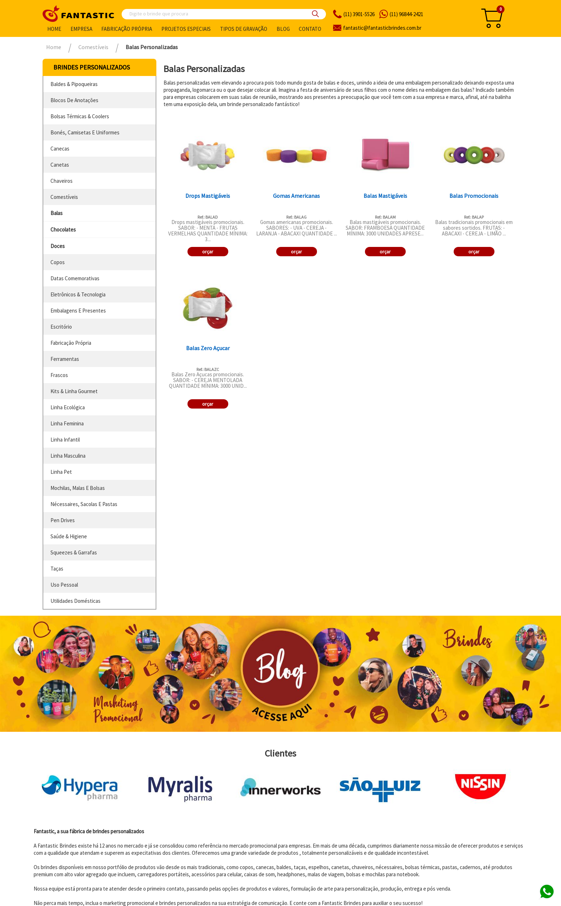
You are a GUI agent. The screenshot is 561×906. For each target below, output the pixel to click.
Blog (283, 28)
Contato (310, 28)
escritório (61, 326)
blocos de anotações (74, 100)
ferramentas (64, 359)
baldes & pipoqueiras (74, 84)
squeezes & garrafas (73, 552)
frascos (59, 375)
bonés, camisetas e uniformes (84, 132)
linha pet (61, 471)
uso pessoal (64, 584)
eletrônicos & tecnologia (78, 294)
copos (57, 262)
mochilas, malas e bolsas (77, 488)
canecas (59, 148)
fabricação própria (70, 342)
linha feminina (67, 423)
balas (56, 213)
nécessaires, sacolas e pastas (83, 504)
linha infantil (65, 439)
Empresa (81, 28)
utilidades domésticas (75, 600)
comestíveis (64, 197)
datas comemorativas (74, 278)
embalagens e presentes (78, 310)
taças (56, 568)
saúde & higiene (68, 536)
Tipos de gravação (243, 28)
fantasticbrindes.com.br (382, 27)
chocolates (63, 229)
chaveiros (61, 180)
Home (54, 28)
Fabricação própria (126, 28)
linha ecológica (67, 407)
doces (57, 246)
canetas (59, 164)
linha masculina (68, 455)
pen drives (62, 520)
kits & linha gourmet (74, 391)
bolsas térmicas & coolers (79, 116)
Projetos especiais (186, 28)
